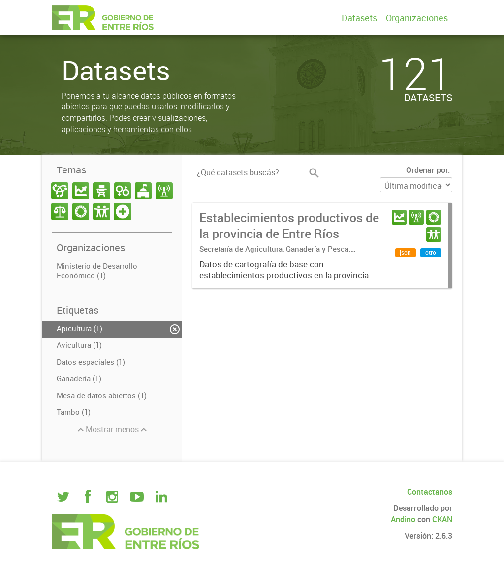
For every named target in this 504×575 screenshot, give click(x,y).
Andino (403, 519)
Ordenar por (427, 170)
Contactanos (429, 491)
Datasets (359, 18)
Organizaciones (417, 18)
